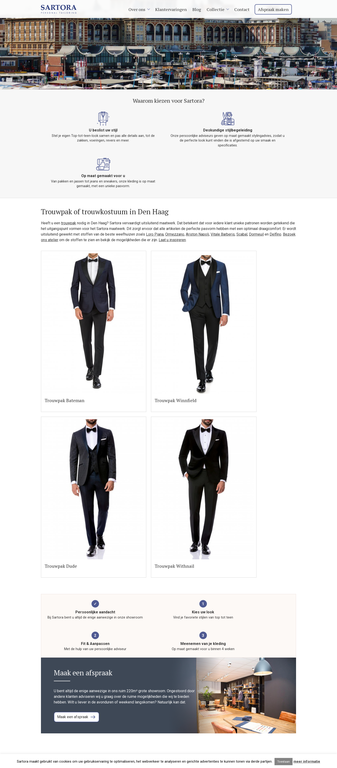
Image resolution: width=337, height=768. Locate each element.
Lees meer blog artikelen (267, 624)
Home (204, 690)
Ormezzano (174, 207)
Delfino (275, 207)
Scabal (241, 207)
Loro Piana (155, 207)
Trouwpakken (210, 707)
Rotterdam (254, 695)
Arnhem (252, 712)
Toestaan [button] (283, 761)
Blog (198, 9)
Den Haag (254, 723)
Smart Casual (210, 712)
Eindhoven (254, 729)
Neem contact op (55, 712)
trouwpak (68, 196)
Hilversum (254, 735)
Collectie (217, 9)
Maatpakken (209, 701)
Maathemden (209, 718)
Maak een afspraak (73, 440)
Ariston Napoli (197, 207)
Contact (243, 9)
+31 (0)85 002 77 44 (57, 707)
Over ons (138, 9)
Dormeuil (256, 207)
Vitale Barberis (223, 207)
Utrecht (251, 701)
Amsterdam (255, 690)
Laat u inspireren (172, 213)
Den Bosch (255, 718)
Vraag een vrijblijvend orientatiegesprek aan (102, 651)
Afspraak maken (275, 9)
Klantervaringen (173, 9)
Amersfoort (255, 707)
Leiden (251, 740)
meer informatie (306, 761)
